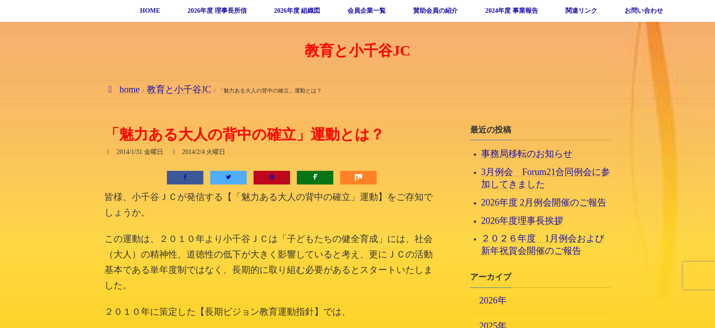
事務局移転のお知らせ (526, 154)
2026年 (493, 300)
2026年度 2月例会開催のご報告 (543, 202)
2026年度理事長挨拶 (522, 220)
